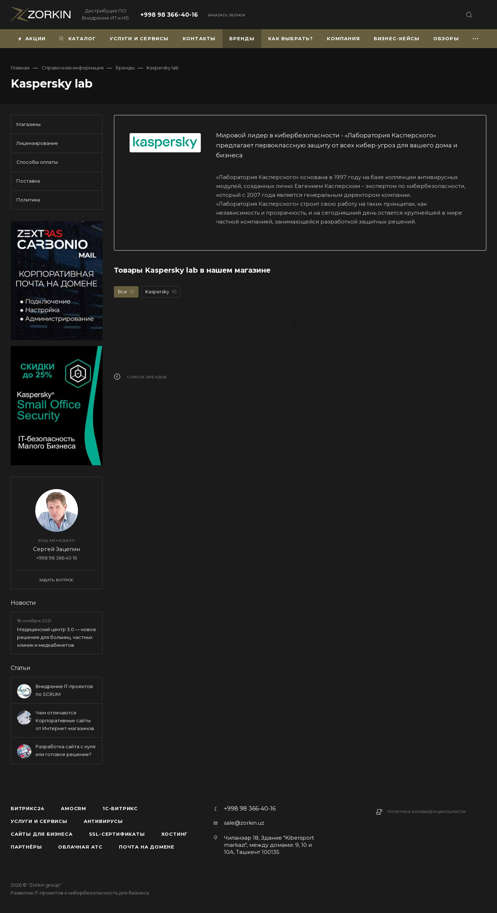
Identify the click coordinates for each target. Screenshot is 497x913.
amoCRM (73, 808)
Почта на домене (146, 847)
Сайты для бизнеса (42, 834)
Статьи (21, 668)
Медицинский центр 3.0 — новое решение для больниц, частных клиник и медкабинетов (56, 637)
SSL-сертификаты (117, 834)
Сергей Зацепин (56, 549)
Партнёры (26, 847)
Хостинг (174, 834)
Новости (23, 602)
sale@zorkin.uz (244, 822)
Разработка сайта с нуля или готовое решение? (65, 750)
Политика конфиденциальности (426, 811)
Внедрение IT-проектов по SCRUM (64, 690)
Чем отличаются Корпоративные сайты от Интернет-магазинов (65, 720)
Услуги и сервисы (39, 821)
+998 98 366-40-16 (169, 14)
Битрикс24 (28, 808)
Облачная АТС (80, 847)
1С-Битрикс (120, 808)
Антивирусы (103, 821)
